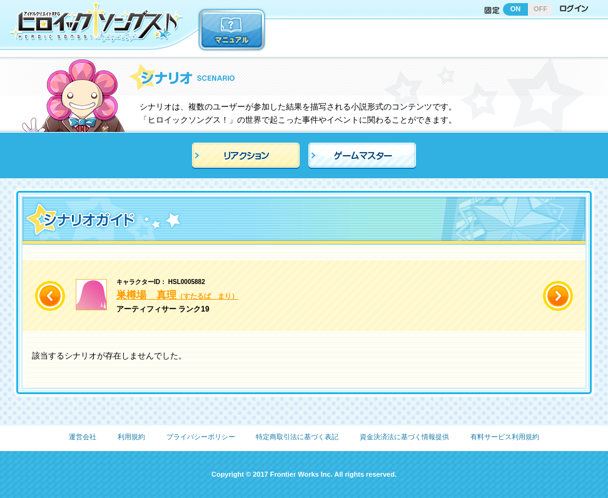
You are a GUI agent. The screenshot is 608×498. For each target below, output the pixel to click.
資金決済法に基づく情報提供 (404, 436)
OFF (540, 9)
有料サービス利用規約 (504, 436)
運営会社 (82, 436)
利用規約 (131, 436)
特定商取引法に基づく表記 (297, 436)
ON (515, 9)
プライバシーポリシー (200, 436)
